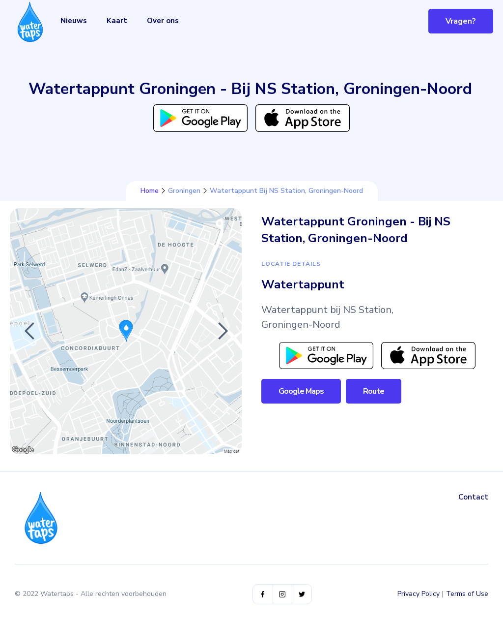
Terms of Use (467, 593)
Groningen (184, 191)
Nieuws (73, 21)
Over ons (163, 21)
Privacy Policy (418, 593)
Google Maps (301, 391)
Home (149, 191)
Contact (473, 497)
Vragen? (461, 21)
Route (373, 391)
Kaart (117, 21)
